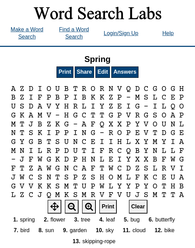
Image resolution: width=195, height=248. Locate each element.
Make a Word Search (27, 33)
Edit (103, 72)
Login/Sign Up (121, 33)
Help (168, 33)
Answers (124, 72)
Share (84, 72)
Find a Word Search (74, 33)
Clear (138, 206)
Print (65, 72)
